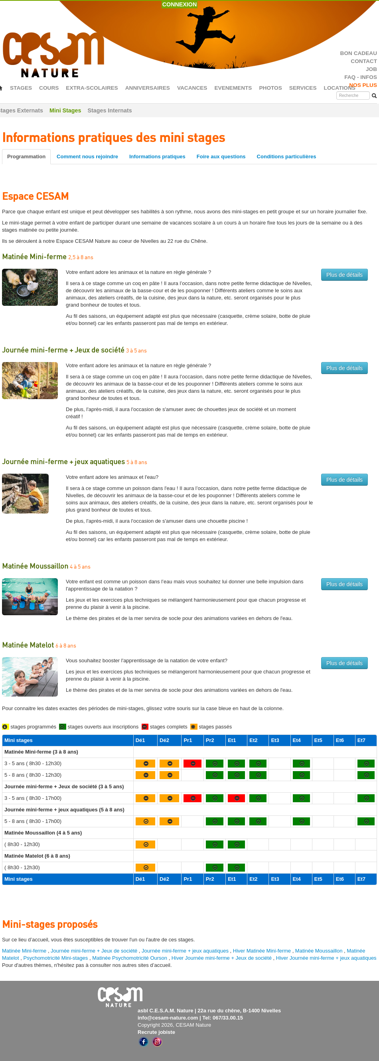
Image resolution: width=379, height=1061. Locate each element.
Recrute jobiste (156, 1032)
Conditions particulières (286, 156)
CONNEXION (179, 4)
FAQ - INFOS (360, 77)
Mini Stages (65, 110)
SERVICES (303, 88)
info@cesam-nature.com (168, 1018)
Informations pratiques (157, 156)
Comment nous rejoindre (87, 156)
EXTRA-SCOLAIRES (92, 88)
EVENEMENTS (233, 88)
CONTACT (364, 61)
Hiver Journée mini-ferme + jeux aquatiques (326, 958)
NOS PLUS (363, 85)
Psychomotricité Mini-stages (55, 958)
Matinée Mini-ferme (24, 951)
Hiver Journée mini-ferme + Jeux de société (222, 958)
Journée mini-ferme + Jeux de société (94, 951)
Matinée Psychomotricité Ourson (129, 958)
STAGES (21, 88)
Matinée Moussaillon (319, 951)
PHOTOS (270, 88)
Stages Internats (109, 110)
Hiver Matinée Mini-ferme (262, 951)
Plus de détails (344, 275)
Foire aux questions (221, 156)
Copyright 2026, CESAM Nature (174, 1025)
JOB (371, 69)
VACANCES (192, 88)
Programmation (26, 156)
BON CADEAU (358, 53)
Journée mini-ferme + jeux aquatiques (185, 951)
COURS (49, 88)
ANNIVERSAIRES (147, 88)
